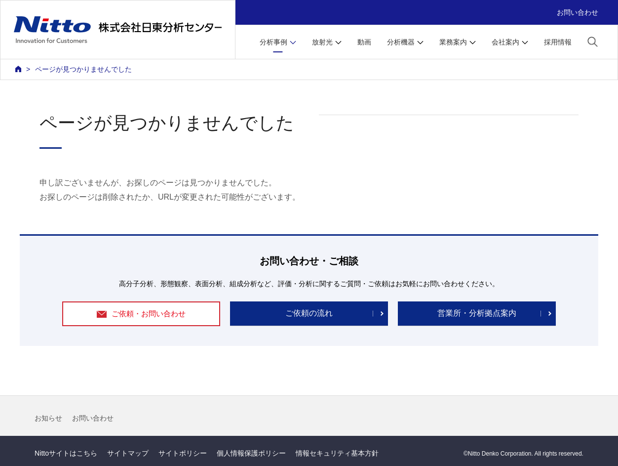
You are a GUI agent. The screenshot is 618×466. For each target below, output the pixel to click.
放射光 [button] (322, 42)
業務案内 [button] (453, 42)
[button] (592, 41)
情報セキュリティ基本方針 (337, 453)
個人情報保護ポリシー (251, 453)
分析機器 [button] (401, 42)
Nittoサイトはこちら (66, 453)
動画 (364, 42)
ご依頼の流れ (309, 313)
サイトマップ (128, 453)
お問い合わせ (577, 12)
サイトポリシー (182, 453)
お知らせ (48, 418)
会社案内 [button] (505, 42)
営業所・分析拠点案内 (476, 313)
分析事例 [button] (273, 42)
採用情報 (558, 42)
